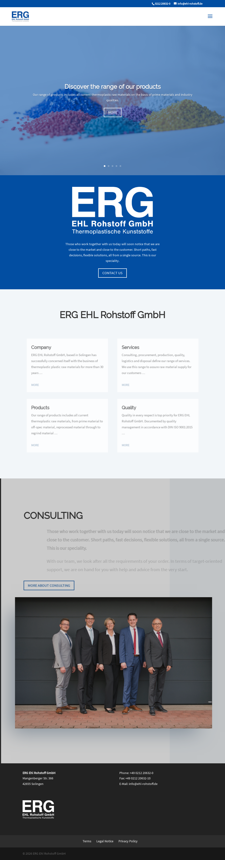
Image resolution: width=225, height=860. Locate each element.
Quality (126, 406)
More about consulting (52, 585)
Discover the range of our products (112, 90)
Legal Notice (104, 841)
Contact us (112, 272)
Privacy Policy (128, 841)
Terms (87, 841)
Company (52, 355)
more (112, 116)
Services (127, 355)
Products (51, 406)
